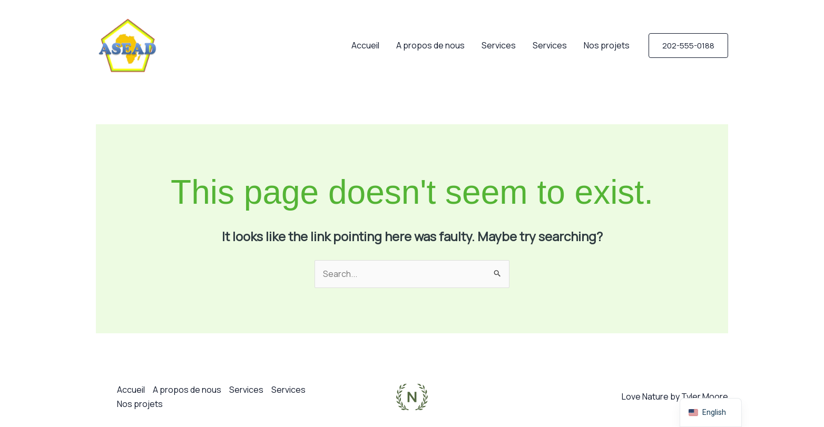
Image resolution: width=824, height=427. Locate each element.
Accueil (365, 45)
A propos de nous (430, 45)
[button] (688, 45)
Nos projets (607, 45)
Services (499, 45)
